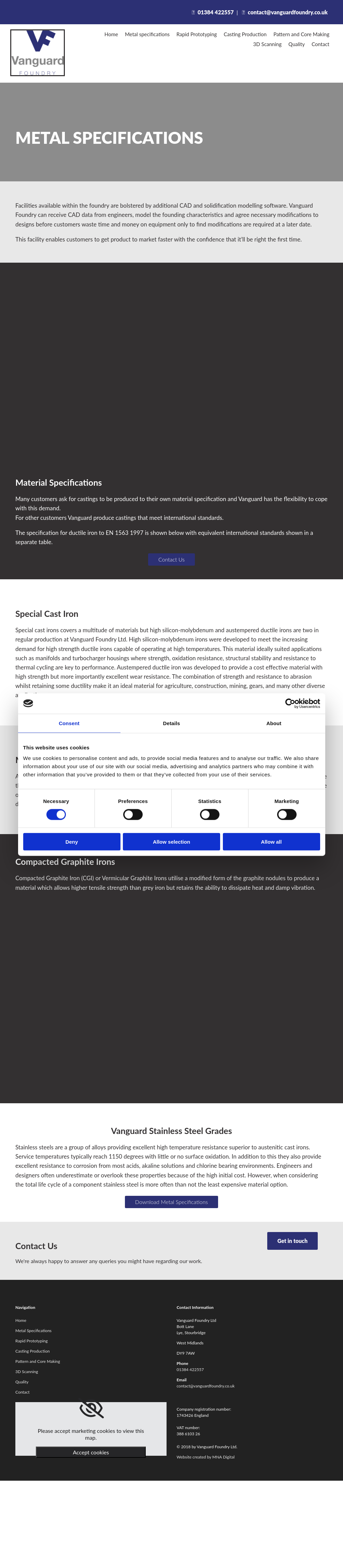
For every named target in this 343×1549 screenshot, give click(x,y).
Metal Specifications (33, 1330)
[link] (91, 1408)
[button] (171, 559)
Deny (72, 842)
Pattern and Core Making (301, 34)
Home (111, 34)
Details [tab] (171, 723)
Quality (296, 44)
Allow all (271, 842)
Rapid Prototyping (196, 34)
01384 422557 (216, 12)
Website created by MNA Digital (206, 1457)
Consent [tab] (69, 723)
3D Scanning (267, 44)
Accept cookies (91, 1452)
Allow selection (171, 842)
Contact (320, 44)
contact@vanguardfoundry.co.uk (288, 12)
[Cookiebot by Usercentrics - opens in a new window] (290, 703)
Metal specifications (147, 34)
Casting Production (245, 34)
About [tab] (274, 723)
